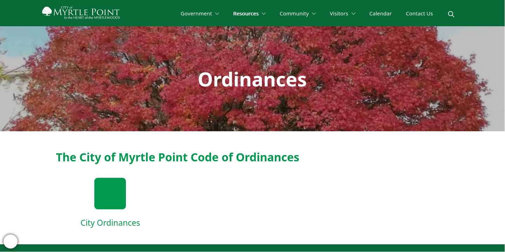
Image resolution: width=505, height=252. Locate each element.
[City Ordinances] (110, 203)
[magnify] (451, 14)
